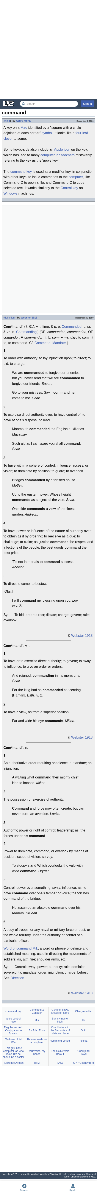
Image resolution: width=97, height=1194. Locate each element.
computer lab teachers (58, 155)
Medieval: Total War (13, 1041)
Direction (17, 978)
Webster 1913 (29, 317)
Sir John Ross (37, 1030)
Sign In (87, 103)
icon (67, 149)
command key (21, 171)
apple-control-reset (13, 1020)
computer (76, 177)
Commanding (26, 332)
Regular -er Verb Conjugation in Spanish (13, 1030)
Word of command (17, 948)
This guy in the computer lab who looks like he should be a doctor (13, 1053)
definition (9, 317)
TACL (60, 1062)
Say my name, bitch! (60, 1020)
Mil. (35, 948)
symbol (47, 133)
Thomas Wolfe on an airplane (37, 1041)
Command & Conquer (37, 1011)
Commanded (71, 326)
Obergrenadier (83, 1011)
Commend (42, 343)
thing (7, 120)
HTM (37, 1062)
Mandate (59, 343)
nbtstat (83, 1040)
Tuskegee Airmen (13, 1062)
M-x (37, 1020)
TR (83, 1020)
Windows (10, 193)
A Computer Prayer (83, 1053)
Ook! (83, 1030)
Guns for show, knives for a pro (60, 1011)
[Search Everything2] (49, 104)
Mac (23, 127)
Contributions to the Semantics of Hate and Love (60, 1030)
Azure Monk (23, 120)
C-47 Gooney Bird (83, 1062)
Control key (69, 188)
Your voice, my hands (36, 1053)
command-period (60, 1040)
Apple (58, 149)
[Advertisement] (48, 49)
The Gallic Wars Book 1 (60, 1053)
